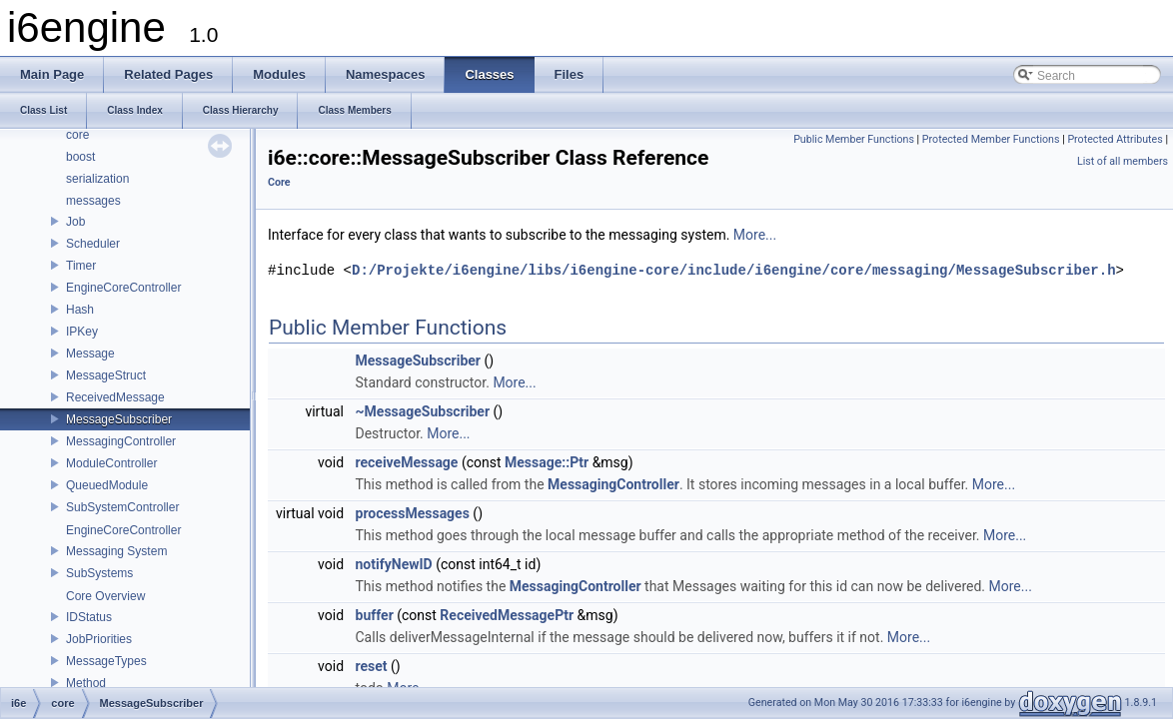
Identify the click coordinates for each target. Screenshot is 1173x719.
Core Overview (105, 596)
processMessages (413, 513)
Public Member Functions (853, 139)
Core (279, 182)
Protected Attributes (1114, 139)
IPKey (82, 332)
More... (754, 235)
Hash (80, 310)
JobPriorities (99, 639)
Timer (81, 266)
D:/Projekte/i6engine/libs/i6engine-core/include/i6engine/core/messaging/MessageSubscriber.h (733, 270)
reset (372, 666)
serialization (97, 179)
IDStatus (89, 617)
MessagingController (121, 441)
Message (90, 353)
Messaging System (116, 551)
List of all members (1122, 161)
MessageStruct (106, 375)
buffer (375, 615)
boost (80, 157)
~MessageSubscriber (423, 411)
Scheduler (93, 244)
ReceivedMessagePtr (507, 615)
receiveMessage (407, 462)
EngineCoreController (123, 288)
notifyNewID (394, 564)
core (77, 135)
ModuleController (111, 463)
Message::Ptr (546, 462)
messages (93, 201)
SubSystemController (122, 507)
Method (86, 683)
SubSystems (99, 573)
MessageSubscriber (119, 419)
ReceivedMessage (115, 397)
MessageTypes (106, 661)
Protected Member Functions (991, 139)
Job (75, 222)
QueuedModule (107, 485)
